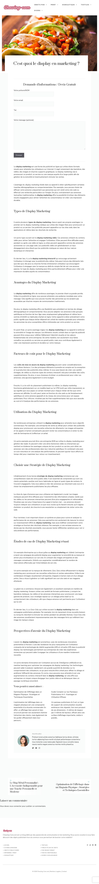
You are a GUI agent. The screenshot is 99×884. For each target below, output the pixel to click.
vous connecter (15, 806)
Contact (64, 871)
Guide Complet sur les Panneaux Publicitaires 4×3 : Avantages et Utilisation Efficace (64, 694)
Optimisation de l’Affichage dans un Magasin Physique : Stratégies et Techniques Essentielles (28, 694)
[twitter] (90, 845)
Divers (39, 10)
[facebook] (92, 845)
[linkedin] (95, 845)
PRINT (55, 5)
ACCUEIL (6, 845)
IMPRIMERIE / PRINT (10, 853)
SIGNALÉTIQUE (8, 855)
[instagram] (87, 845)
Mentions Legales (55, 871)
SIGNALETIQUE (70, 5)
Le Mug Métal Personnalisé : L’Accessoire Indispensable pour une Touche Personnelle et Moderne (26, 787)
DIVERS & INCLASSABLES (49, 855)
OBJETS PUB (41, 5)
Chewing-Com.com (43, 871)
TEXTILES (87, 5)
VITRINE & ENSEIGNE (10, 847)
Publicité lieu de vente (50, 847)
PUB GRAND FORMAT (48, 850)
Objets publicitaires (11, 850)
